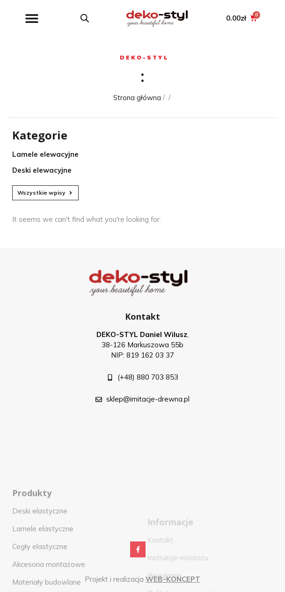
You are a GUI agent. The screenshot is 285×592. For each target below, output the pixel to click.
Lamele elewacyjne (45, 154)
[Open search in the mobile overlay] (84, 18)
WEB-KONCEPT (173, 579)
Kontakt (142, 322)
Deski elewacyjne (42, 170)
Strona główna (137, 97)
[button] (31, 18)
